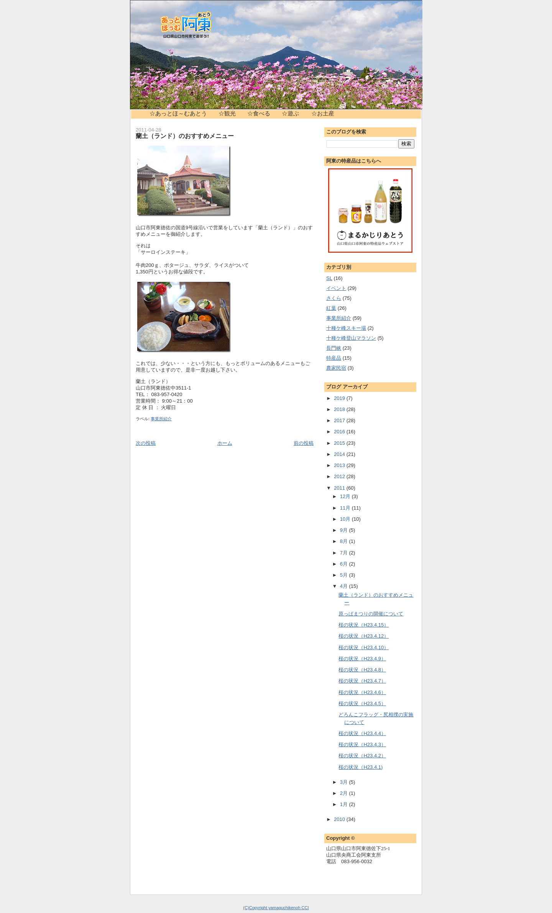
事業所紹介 (161, 418)
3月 (344, 782)
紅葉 (331, 308)
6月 (344, 564)
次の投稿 (146, 443)
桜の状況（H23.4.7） (362, 681)
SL (329, 278)
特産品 (333, 358)
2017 (340, 420)
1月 (344, 804)
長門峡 (333, 348)
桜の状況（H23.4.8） (362, 670)
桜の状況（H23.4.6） (362, 692)
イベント (336, 288)
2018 (340, 409)
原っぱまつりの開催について (370, 614)
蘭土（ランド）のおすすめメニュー (185, 135)
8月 (344, 541)
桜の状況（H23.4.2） (362, 755)
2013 (340, 465)
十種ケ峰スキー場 (346, 328)
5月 (344, 575)
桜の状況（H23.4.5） (362, 703)
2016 (340, 431)
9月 (344, 530)
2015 (340, 443)
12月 (346, 496)
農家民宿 (336, 368)
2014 (340, 454)
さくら (333, 298)
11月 (346, 508)
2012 (340, 476)
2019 (340, 398)
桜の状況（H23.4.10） (363, 647)
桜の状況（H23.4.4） (362, 733)
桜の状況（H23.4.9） (362, 658)
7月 (344, 553)
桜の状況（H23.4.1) (360, 767)
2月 (344, 793)
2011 (340, 488)
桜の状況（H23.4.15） (363, 625)
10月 (346, 519)
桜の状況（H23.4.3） (362, 744)
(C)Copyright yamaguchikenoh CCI (276, 907)
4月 (344, 586)
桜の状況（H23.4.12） (363, 636)
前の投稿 (304, 443)
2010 (340, 819)
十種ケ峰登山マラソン (351, 338)
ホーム (224, 443)
